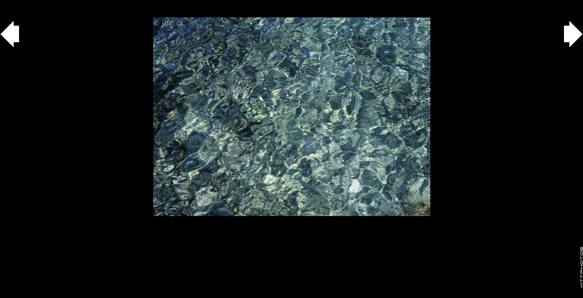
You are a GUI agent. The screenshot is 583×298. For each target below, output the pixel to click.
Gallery (16, 4)
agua (46, 4)
